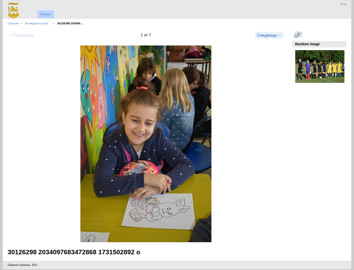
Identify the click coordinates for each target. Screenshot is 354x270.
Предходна (21, 35)
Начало (45, 14)
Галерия (13, 23)
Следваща (269, 35)
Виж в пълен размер (298, 34)
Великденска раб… (38, 23)
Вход (343, 4)
